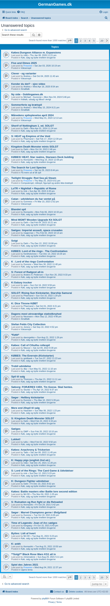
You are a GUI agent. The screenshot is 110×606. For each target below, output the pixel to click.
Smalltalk (25, 89)
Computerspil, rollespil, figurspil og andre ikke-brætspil (47, 183)
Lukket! (15, 439)
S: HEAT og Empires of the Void (30, 136)
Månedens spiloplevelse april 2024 (32, 115)
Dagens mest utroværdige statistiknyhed (36, 313)
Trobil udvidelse (21, 366)
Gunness (27, 201)
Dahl (25, 128)
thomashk (28, 160)
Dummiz (27, 264)
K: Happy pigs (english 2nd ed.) (30, 460)
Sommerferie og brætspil (26, 104)
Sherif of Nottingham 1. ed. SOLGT (32, 125)
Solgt (14, 240)
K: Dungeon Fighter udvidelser (30, 481)
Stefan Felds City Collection (28, 324)
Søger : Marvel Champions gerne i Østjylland (39, 512)
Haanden (27, 410)
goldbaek (27, 358)
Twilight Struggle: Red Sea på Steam (33, 177)
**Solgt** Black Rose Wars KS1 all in (33, 554)
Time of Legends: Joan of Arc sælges (34, 522)
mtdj (25, 55)
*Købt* (15, 334)
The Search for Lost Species (28, 167)
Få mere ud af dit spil (31, 172)
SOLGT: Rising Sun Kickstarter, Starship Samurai (41, 292)
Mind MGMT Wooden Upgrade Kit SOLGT (36, 219)
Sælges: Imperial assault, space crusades (37, 230)
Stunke (26, 389)
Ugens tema (26, 570)
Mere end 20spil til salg (25, 407)
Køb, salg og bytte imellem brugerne (38, 57)
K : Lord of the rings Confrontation (32, 261)
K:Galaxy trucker (21, 282)
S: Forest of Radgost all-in (27, 272)
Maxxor (27, 348)
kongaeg (27, 525)
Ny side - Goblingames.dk (27, 94)
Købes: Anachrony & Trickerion (30, 449)
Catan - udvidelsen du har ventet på (33, 198)
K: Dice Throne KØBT (24, 303)
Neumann (28, 316)
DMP (25, 431)
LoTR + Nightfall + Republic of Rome (33, 188)
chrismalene (29, 557)
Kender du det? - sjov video (28, 83)
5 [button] (94, 40)
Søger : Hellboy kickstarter (27, 397)
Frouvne (27, 65)
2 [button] (80, 40)
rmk (25, 191)
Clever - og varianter (23, 73)
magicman (28, 233)
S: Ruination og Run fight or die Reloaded (37, 501)
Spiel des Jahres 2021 (24, 564)
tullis (25, 442)
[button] (70, 40)
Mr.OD (26, 494)
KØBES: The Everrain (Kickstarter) (32, 355)
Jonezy (26, 327)
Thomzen (27, 379)
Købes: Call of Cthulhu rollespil (30, 345)
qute (25, 285)
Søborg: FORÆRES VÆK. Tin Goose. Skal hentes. (42, 387)
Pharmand (28, 139)
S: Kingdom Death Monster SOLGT (32, 418)
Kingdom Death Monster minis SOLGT (34, 146)
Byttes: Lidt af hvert (23, 533)
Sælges (15, 428)
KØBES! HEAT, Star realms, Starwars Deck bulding (42, 157)
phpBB (45, 599)
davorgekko (29, 337)
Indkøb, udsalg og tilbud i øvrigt (36, 99)
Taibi (25, 452)
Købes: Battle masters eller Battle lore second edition (44, 491)
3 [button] (85, 40)
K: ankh (16, 543)
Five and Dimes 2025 (24, 63)
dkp (25, 369)
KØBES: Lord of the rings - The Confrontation (39, 251)
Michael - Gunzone (32, 97)
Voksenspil (26, 68)
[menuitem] (21, 12)
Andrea (26, 76)
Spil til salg (18, 376)
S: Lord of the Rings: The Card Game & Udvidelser (42, 470)
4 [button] (89, 40)
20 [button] (101, 40)
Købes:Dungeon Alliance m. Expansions (36, 52)
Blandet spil (18, 209)
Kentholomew (30, 254)
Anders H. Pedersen (33, 275)
